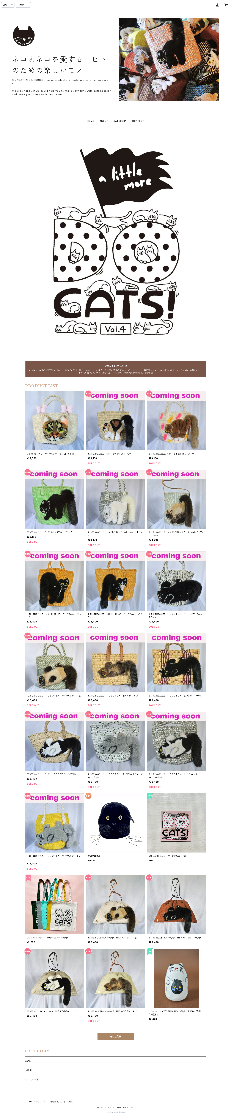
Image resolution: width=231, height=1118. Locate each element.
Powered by (115, 1112)
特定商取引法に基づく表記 (61, 1102)
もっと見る (115, 1036)
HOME (90, 121)
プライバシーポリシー (36, 1102)
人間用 (28, 1070)
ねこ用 (28, 1061)
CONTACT (138, 121)
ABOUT (104, 121)
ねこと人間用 (31, 1079)
